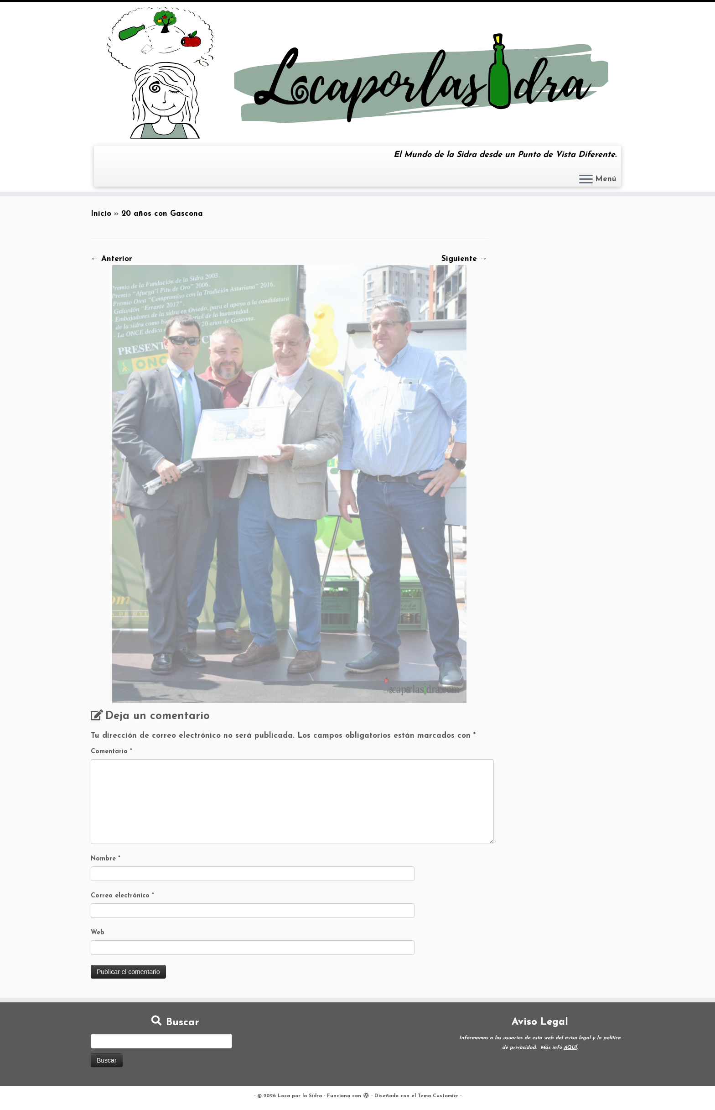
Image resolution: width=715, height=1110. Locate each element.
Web (97, 932)
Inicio (101, 214)
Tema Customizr (438, 1096)
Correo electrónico (122, 895)
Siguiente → (464, 259)
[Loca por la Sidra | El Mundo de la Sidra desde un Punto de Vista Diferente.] (357, 73)
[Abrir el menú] (586, 180)
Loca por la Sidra (300, 1096)
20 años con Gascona (162, 214)
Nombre (105, 858)
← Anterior (111, 259)
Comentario (111, 751)
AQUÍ (570, 1047)
